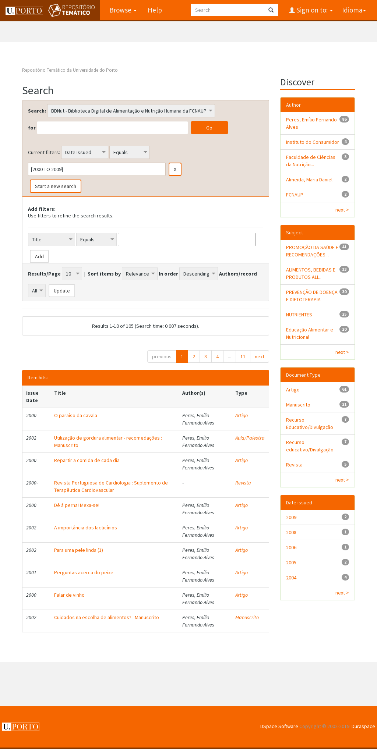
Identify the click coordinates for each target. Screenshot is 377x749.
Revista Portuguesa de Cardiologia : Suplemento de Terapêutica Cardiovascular (111, 486)
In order (168, 273)
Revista (243, 482)
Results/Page (44, 273)
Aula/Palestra (250, 437)
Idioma (354, 10)
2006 (291, 547)
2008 (291, 532)
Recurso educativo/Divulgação (310, 446)
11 (243, 356)
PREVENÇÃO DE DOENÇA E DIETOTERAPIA (312, 296)
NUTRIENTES (299, 314)
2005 (291, 562)
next (259, 356)
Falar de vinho (69, 595)
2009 (291, 517)
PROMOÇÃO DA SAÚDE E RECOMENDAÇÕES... (312, 251)
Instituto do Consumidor (312, 142)
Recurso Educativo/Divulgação (309, 423)
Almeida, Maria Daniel (309, 179)
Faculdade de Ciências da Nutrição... (310, 161)
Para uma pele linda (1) (78, 550)
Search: (37, 110)
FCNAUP (294, 194)
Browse (122, 10)
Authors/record (238, 273)
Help (154, 10)
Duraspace (363, 726)
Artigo (241, 415)
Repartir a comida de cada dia (87, 460)
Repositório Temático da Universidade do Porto (70, 70)
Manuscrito (247, 617)
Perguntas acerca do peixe (83, 572)
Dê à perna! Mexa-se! (76, 505)
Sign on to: (314, 10)
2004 (291, 577)
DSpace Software (279, 726)
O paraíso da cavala (75, 415)
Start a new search (55, 186)
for (32, 127)
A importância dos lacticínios (85, 527)
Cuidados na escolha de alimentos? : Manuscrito (106, 617)
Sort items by (104, 273)
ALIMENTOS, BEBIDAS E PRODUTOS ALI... (310, 273)
